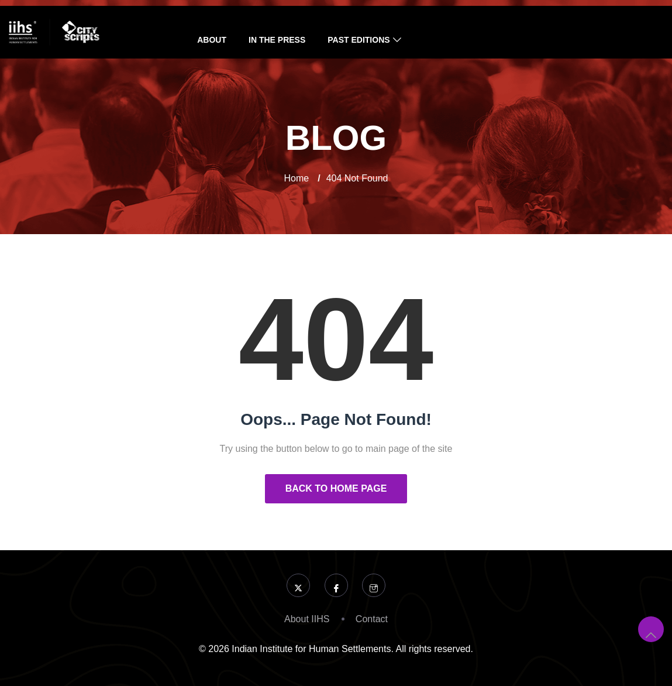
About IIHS (306, 619)
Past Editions (359, 39)
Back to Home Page (336, 488)
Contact (372, 619)
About (211, 39)
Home (296, 178)
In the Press (277, 39)
